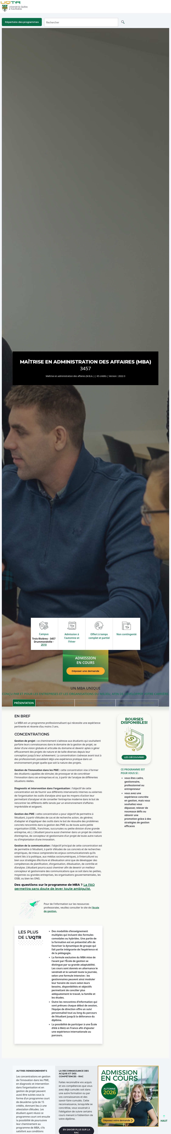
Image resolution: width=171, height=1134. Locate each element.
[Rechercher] (81, 22)
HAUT (164, 1119)
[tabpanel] (85, 882)
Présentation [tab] (24, 703)
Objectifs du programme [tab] (55, 703)
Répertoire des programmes (22, 22)
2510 (44, 644)
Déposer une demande (85, 671)
